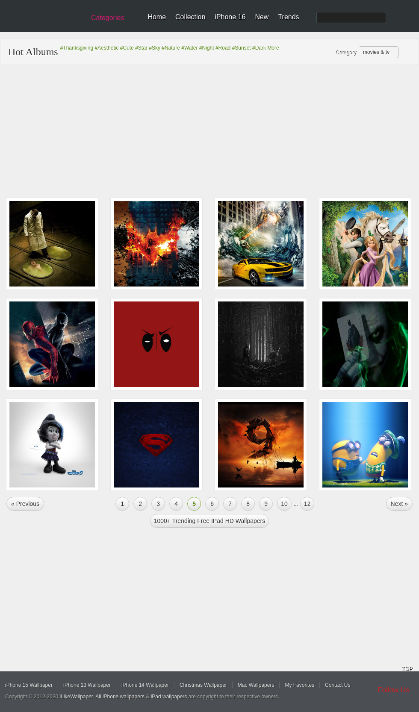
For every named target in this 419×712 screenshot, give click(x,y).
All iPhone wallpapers (120, 697)
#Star (141, 48)
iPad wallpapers (169, 697)
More (273, 48)
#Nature (171, 48)
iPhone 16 (230, 17)
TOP (407, 669)
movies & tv (376, 52)
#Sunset (241, 48)
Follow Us (394, 690)
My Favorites (299, 685)
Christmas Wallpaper (203, 685)
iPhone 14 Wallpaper (145, 685)
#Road (222, 48)
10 (284, 503)
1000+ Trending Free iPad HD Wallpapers (210, 520)
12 (307, 503)
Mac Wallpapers (256, 685)
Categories (107, 17)
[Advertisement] (209, 131)
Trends (288, 17)
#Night (206, 48)
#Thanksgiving (76, 48)
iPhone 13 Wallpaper (87, 685)
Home (157, 17)
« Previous (25, 503)
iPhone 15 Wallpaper (29, 685)
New (262, 17)
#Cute (127, 48)
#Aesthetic (106, 48)
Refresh (406, 52)
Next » (399, 503)
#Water (189, 48)
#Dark (259, 48)
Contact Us (337, 685)
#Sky (154, 48)
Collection (190, 17)
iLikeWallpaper (76, 697)
